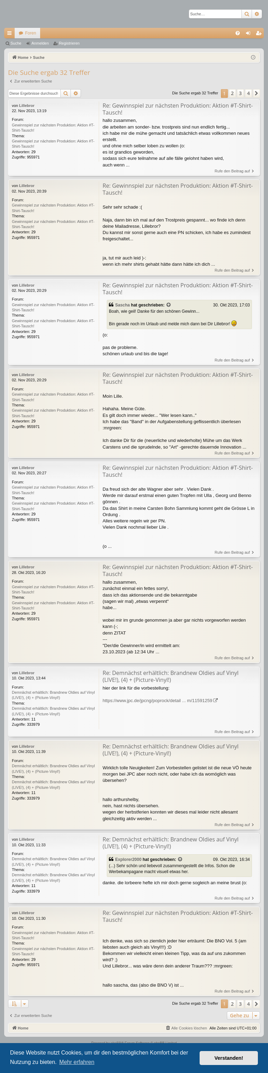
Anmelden (40, 43)
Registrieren (69, 43)
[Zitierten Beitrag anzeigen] (169, 305)
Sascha (122, 305)
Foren (30, 33)
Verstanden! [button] (229, 1058)
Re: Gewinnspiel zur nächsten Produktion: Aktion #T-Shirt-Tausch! (178, 109)
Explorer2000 (128, 859)
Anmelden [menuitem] (249, 34)
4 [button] (248, 93)
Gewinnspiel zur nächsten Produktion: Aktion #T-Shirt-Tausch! (53, 127)
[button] (256, 93)
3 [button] (240, 93)
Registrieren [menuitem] (260, 34)
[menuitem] (237, 33)
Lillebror (27, 105)
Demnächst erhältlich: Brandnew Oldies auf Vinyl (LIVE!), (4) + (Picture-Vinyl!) (53, 695)
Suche (15, 43)
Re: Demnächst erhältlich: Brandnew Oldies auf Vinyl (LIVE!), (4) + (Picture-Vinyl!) (171, 676)
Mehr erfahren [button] (77, 1062)
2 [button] (232, 93)
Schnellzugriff (11, 34)
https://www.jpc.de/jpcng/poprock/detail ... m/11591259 (157, 700)
